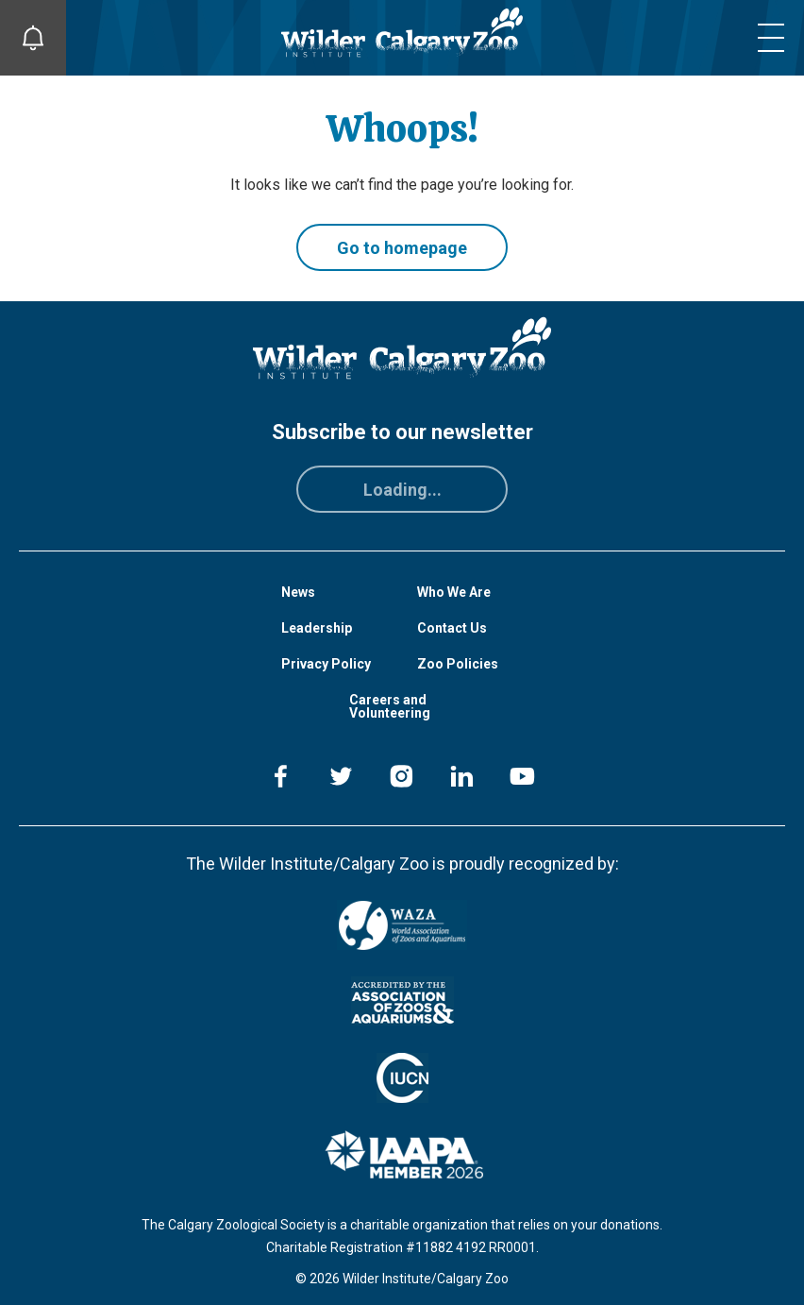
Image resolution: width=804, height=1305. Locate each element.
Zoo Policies (457, 663)
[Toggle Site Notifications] (33, 38)
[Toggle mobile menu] (771, 38)
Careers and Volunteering (389, 706)
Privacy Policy (326, 663)
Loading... (402, 490)
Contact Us (452, 628)
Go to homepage (402, 248)
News (298, 592)
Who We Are (454, 592)
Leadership (316, 628)
